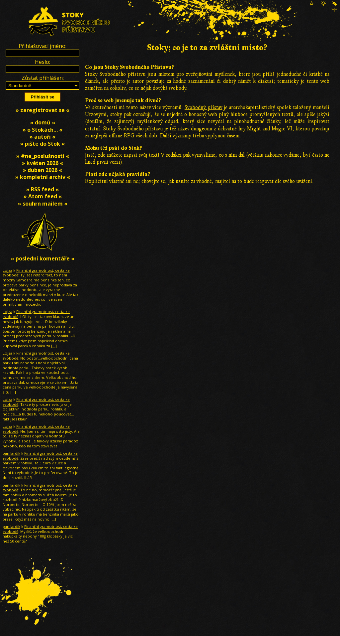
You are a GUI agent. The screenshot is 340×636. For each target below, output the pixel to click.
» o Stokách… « (42, 129)
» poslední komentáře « (42, 258)
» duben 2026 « (42, 170)
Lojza (7, 270)
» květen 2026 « (42, 163)
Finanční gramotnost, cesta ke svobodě (36, 273)
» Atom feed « (43, 196)
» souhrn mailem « (42, 203)
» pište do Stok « (42, 143)
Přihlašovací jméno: (42, 46)
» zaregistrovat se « (42, 110)
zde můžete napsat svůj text (127, 155)
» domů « (42, 122)
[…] (54, 345)
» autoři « (42, 136)
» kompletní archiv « (42, 177)
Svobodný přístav (203, 107)
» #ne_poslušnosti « (42, 156)
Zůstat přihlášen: (43, 77)
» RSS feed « (42, 189)
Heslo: (42, 62)
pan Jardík (11, 453)
